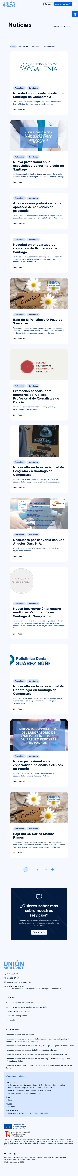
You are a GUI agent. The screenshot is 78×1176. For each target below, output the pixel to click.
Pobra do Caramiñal (16, 1101)
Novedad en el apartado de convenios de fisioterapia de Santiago (35, 248)
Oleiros (46, 1098)
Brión (41, 1095)
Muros (10, 1098)
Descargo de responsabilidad (55, 1167)
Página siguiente (53, 870)
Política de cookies (36, 1167)
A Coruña (10, 1093)
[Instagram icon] (10, 1164)
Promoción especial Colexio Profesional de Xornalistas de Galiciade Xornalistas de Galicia (38, 1077)
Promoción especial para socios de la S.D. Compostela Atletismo (31, 1060)
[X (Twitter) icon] (15, 1164)
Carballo (48, 1095)
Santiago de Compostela (18, 1104)
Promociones (51, 46)
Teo (39, 1104)
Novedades (37, 46)
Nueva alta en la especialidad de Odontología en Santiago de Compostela (38, 690)
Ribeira (48, 1101)
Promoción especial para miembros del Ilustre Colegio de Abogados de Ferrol (36, 1065)
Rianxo (40, 1101)
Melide (62, 1095)
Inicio (56, 26)
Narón (17, 1098)
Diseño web (30, 1170)
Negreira (25, 1098)
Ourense (10, 1114)
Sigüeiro (33, 1104)
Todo (14, 46)
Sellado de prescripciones (16, 1026)
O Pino (38, 1098)
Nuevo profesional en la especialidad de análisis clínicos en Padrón (38, 765)
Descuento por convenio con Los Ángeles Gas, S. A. (38, 542)
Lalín (30, 1124)
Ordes (52, 1098)
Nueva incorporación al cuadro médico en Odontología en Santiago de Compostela (37, 612)
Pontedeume (31, 1101)
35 (46, 870)
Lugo (8, 1107)
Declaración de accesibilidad (14, 1170)
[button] (75, 14)
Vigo (36, 1124)
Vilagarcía (44, 1124)
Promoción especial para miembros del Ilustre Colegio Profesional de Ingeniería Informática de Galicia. (37, 1070)
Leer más (17, 110)
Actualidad (24, 46)
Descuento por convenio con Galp (19, 1013)
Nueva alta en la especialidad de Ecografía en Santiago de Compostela (38, 471)
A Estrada (23, 1124)
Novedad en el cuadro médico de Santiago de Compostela (38, 95)
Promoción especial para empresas (19, 1045)
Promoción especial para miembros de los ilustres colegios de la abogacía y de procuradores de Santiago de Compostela (37, 1050)
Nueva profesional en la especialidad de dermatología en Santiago (38, 166)
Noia (32, 1098)
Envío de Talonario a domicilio (17, 1022)
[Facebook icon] (5, 1164)
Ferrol (55, 1095)
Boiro (35, 1095)
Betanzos (27, 1095)
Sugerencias (10, 1030)
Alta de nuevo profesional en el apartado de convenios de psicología (37, 207)
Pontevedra (12, 1121)
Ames (19, 1095)
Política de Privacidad (20, 1167)
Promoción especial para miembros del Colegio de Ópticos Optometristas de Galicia (39, 1056)
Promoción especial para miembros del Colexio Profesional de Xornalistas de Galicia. (36, 396)
